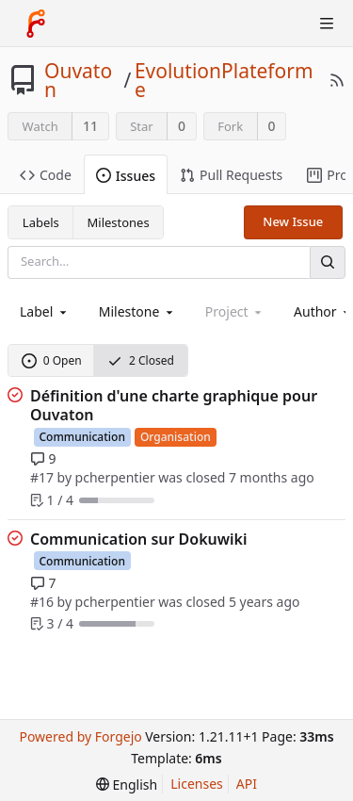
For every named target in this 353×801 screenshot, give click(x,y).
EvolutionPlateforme (224, 80)
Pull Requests (231, 175)
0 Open (52, 360)
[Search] (327, 262)
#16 (42, 602)
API (246, 784)
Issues (125, 176)
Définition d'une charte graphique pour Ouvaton (173, 405)
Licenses (196, 784)
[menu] (126, 784)
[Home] (35, 24)
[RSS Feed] (337, 80)
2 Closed (140, 360)
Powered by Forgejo (80, 736)
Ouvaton (78, 80)
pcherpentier (115, 477)
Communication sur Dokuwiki (139, 539)
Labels (41, 222)
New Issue (293, 221)
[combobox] (45, 311)
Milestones (119, 222)
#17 (42, 477)
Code (46, 175)
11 (90, 126)
